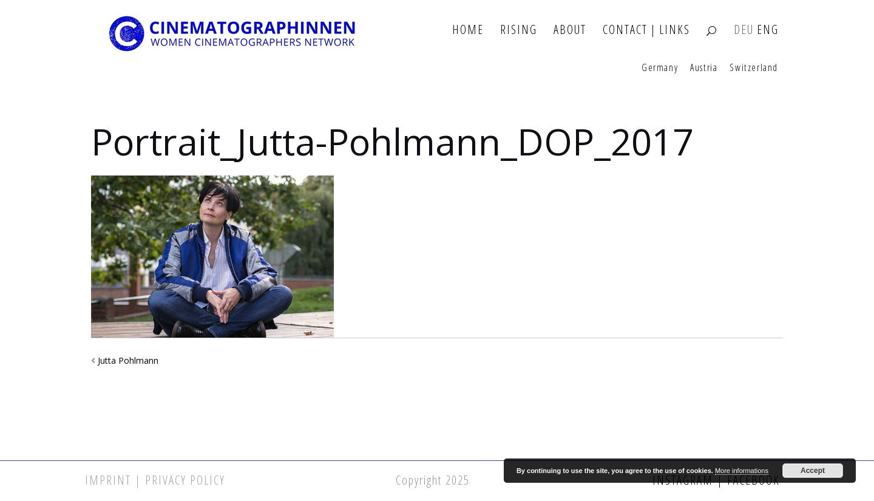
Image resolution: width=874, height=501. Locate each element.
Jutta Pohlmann (128, 360)
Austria (703, 68)
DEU (744, 30)
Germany (660, 68)
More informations (741, 470)
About (570, 30)
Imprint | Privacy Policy (155, 480)
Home (468, 30)
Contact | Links (646, 30)
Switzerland (754, 68)
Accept (813, 470)
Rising (518, 30)
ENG (768, 30)
